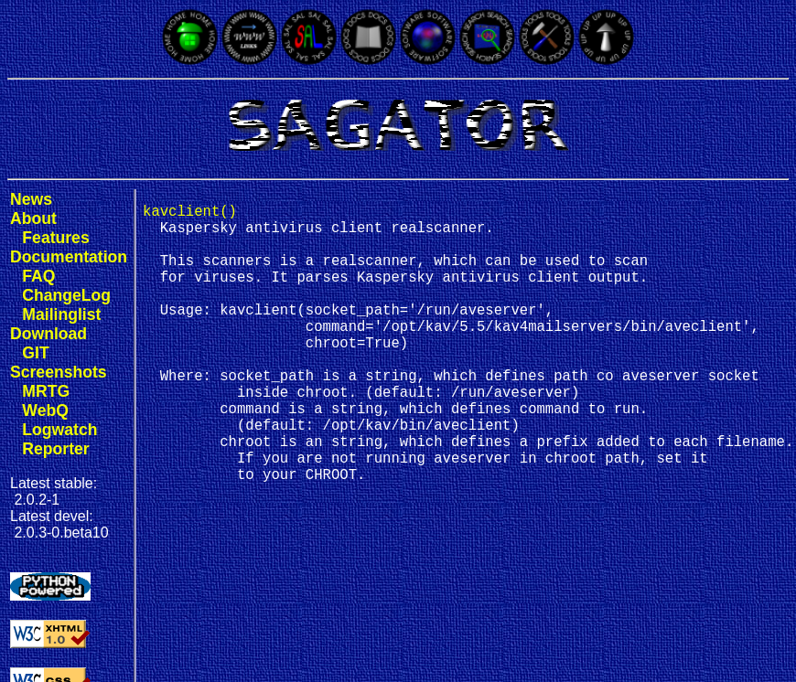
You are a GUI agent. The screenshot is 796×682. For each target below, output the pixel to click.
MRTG (46, 391)
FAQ (38, 276)
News (31, 199)
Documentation (68, 257)
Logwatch (59, 430)
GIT (35, 353)
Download (48, 334)
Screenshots (58, 372)
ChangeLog (66, 295)
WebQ (45, 410)
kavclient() (190, 214)
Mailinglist (61, 314)
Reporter (55, 449)
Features (55, 238)
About (33, 218)
